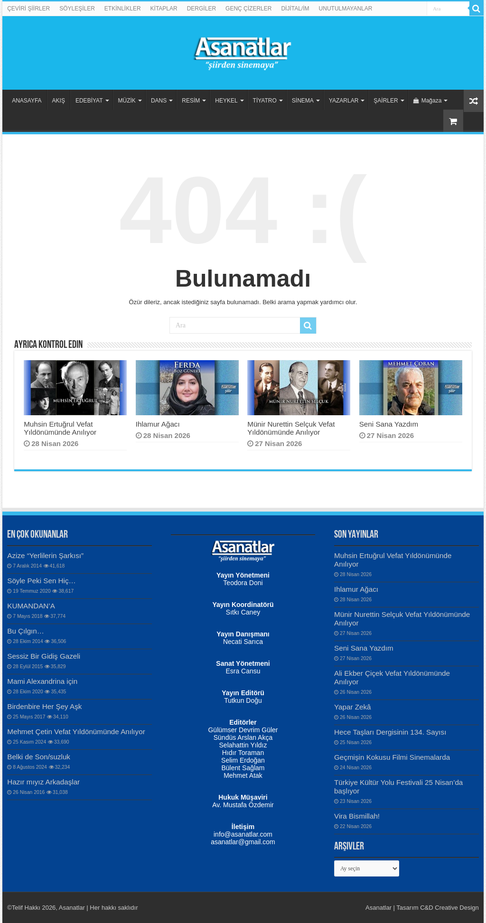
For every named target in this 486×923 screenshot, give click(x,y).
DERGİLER (201, 8)
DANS (159, 100)
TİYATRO (265, 100)
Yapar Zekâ (352, 707)
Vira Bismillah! (357, 816)
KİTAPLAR (164, 8)
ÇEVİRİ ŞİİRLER (28, 8)
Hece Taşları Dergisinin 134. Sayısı (390, 732)
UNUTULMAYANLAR (346, 8)
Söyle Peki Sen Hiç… (41, 581)
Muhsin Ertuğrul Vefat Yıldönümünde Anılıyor (60, 428)
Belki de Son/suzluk (38, 757)
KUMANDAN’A (31, 606)
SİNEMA (303, 100)
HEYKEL (226, 100)
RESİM (191, 100)
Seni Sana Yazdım (389, 424)
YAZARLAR (343, 100)
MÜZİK (127, 100)
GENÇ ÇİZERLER (248, 8)
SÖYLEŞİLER (77, 8)
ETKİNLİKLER (122, 8)
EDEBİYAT (89, 100)
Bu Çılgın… (25, 631)
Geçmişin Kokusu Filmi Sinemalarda (392, 757)
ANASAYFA (26, 100)
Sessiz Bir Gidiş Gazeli (43, 656)
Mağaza (427, 100)
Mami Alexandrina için (42, 681)
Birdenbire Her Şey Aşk (44, 706)
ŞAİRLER (386, 100)
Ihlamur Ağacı (158, 424)
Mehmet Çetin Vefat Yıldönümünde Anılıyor (76, 731)
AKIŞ (58, 100)
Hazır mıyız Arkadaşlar (43, 782)
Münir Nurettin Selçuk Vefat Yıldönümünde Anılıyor (291, 428)
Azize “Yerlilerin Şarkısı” (45, 555)
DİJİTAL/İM (295, 8)
